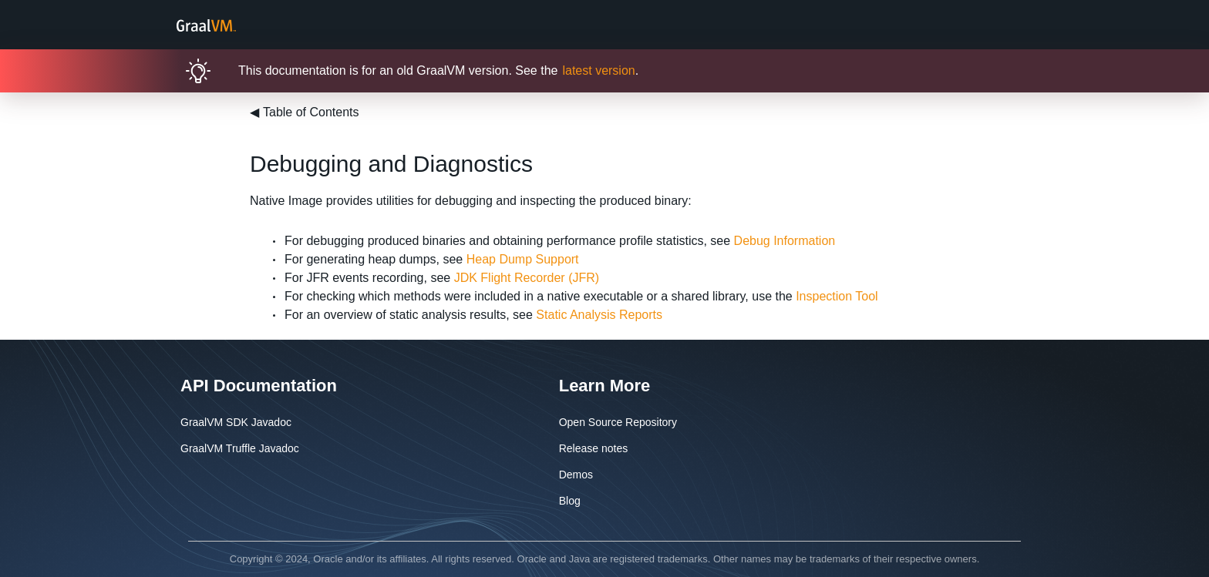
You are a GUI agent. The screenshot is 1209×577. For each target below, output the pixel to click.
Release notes (593, 448)
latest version (598, 70)
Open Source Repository (618, 422)
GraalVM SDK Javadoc (235, 422)
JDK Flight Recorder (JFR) (526, 277)
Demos (576, 474)
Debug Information (785, 240)
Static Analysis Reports (599, 314)
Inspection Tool (836, 296)
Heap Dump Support (522, 259)
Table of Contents (304, 112)
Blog (570, 501)
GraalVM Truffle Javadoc (239, 448)
